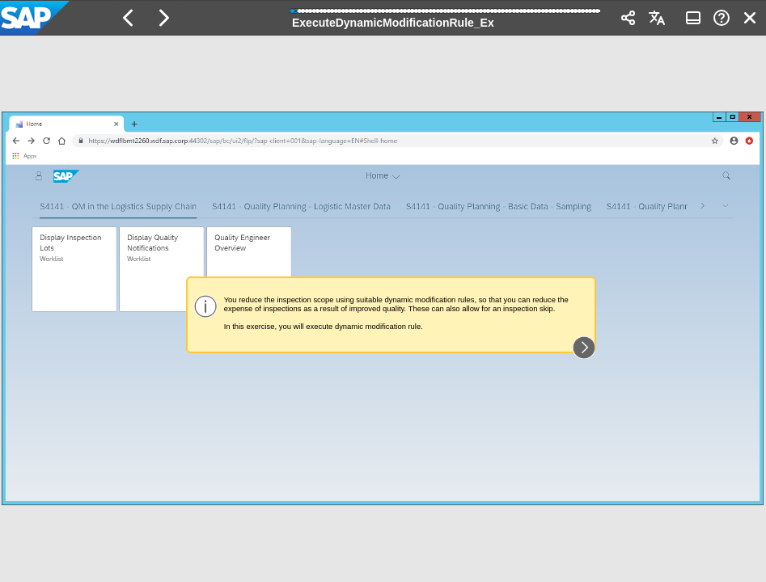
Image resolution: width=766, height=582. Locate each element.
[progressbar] (446, 16)
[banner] (383, 18)
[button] (128, 17)
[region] (383, 309)
